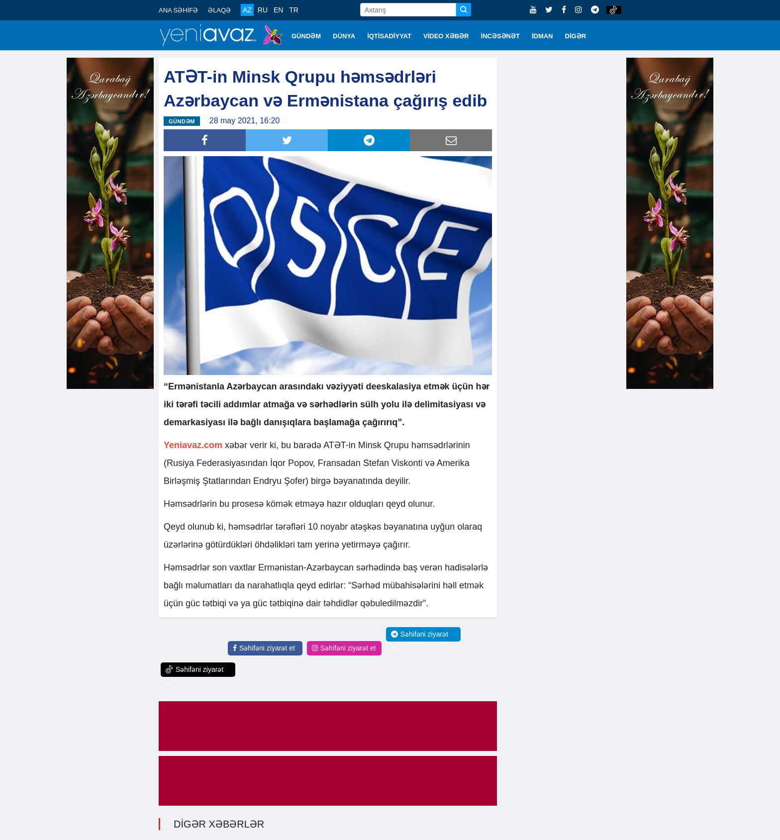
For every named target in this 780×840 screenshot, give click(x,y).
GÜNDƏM (306, 36)
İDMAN (542, 36)
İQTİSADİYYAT (389, 36)
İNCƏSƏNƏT (500, 36)
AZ (247, 10)
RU (263, 10)
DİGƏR (575, 36)
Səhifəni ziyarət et (264, 648)
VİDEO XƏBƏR (446, 36)
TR (293, 10)
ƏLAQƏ (219, 10)
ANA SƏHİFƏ (178, 10)
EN (278, 10)
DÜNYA (344, 36)
